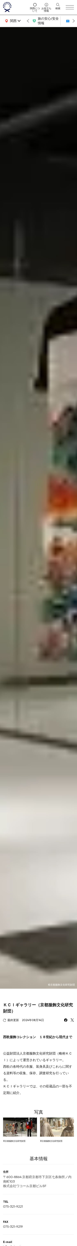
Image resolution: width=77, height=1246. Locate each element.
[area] (12, 20)
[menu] (70, 7)
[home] (15, 7)
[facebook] (65, 1020)
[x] (72, 1020)
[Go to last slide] (28, 21)
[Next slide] (73, 21)
